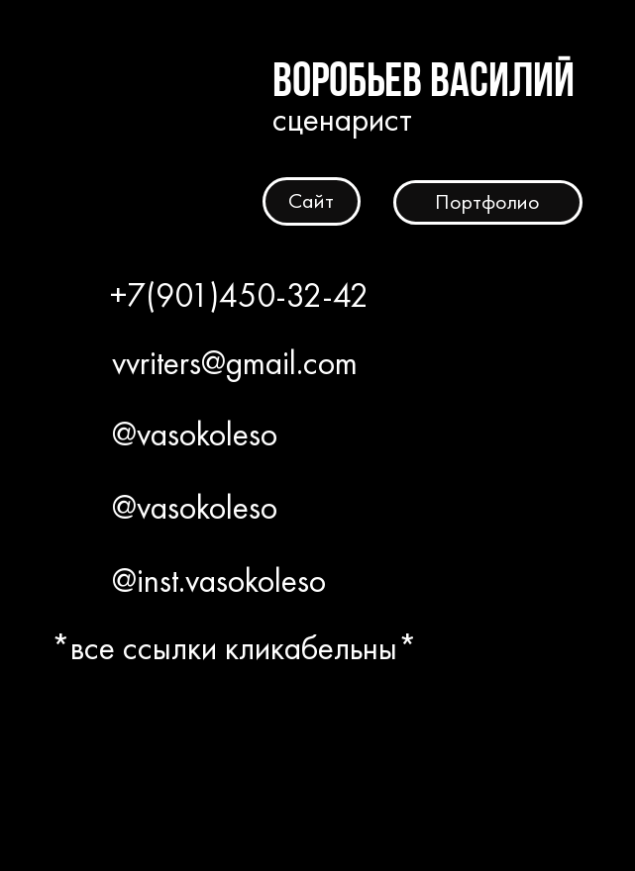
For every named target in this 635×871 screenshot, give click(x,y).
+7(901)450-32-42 (239, 295)
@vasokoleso (194, 434)
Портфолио (487, 201)
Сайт (311, 200)
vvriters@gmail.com (235, 362)
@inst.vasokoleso (219, 580)
